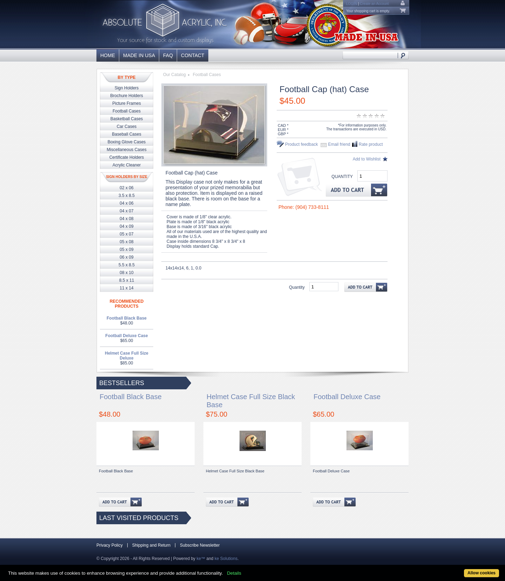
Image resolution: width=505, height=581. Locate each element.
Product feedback (301, 144)
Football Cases (127, 111)
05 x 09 (126, 249)
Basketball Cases (126, 118)
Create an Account (374, 4)
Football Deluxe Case (126, 335)
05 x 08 (126, 241)
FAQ (168, 55)
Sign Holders (127, 88)
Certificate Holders (126, 157)
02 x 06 (126, 187)
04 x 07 (126, 211)
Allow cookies (481, 572)
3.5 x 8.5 (127, 195)
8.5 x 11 (126, 280)
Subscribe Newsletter (200, 545)
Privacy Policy (109, 545)
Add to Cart (357, 190)
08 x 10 (126, 272)
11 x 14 (126, 288)
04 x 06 (126, 203)
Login (351, 4)
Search (403, 55)
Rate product (371, 144)
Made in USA (139, 55)
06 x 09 (126, 257)
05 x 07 (126, 234)
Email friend (339, 144)
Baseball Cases (126, 134)
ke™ (200, 558)
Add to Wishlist (367, 159)
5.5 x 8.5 (127, 264)
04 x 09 (126, 226)
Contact (192, 55)
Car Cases (127, 126)
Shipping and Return (151, 545)
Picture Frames (126, 103)
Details (234, 573)
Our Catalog (174, 74)
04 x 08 (126, 218)
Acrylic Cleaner (127, 165)
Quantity (342, 176)
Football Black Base (127, 318)
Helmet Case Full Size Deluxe (126, 356)
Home (107, 55)
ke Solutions (226, 558)
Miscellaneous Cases (126, 149)
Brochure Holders (126, 95)
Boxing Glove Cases (127, 141)
